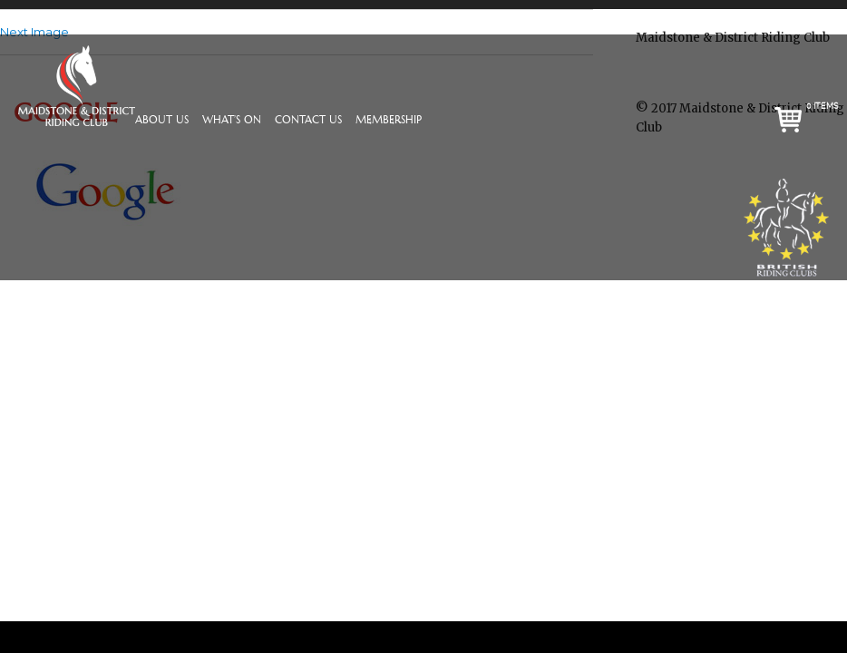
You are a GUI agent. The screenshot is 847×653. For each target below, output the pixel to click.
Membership (388, 120)
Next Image (34, 31)
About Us (162, 120)
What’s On (231, 120)
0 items (822, 106)
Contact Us (308, 120)
